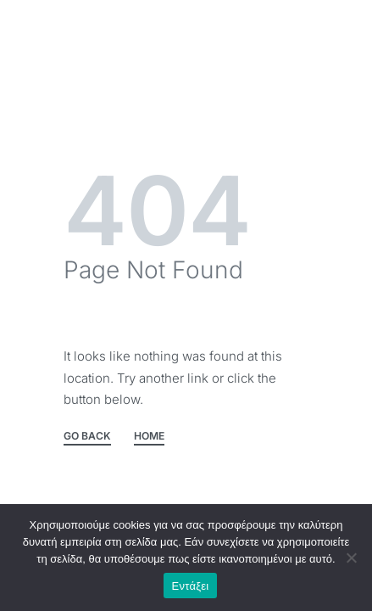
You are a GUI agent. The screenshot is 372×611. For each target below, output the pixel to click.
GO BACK (87, 436)
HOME (149, 436)
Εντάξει (190, 586)
